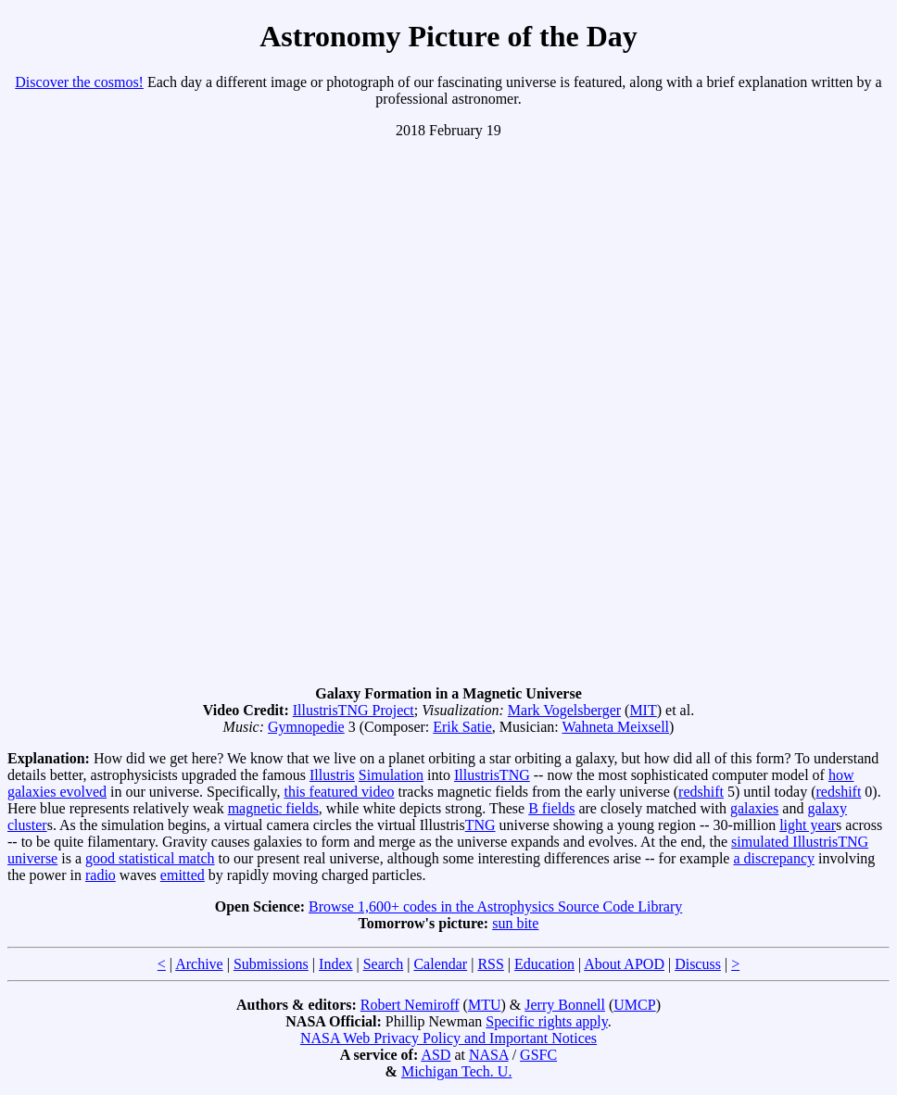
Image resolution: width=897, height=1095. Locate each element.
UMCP (634, 1005)
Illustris (332, 775)
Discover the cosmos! (79, 82)
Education (544, 964)
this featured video (339, 791)
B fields (551, 808)
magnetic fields (273, 808)
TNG (480, 825)
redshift (701, 791)
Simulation (391, 775)
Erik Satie (462, 727)
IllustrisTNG (492, 775)
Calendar (440, 964)
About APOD (624, 964)
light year (807, 825)
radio (100, 875)
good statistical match (150, 858)
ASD (435, 1055)
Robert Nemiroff (410, 1005)
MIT (642, 710)
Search (383, 964)
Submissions (271, 964)
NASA (489, 1055)
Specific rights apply (546, 1021)
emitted (182, 875)
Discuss (698, 964)
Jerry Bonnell (564, 1005)
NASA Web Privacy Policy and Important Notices (448, 1038)
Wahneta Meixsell (616, 727)
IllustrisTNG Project (353, 710)
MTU (484, 1005)
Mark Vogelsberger (564, 710)
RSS (490, 964)
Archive (199, 964)
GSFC (538, 1055)
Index (335, 964)
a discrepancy (774, 858)
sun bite (515, 923)
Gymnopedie (306, 727)
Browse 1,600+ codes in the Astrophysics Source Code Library (495, 906)
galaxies (754, 808)
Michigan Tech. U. (456, 1071)
